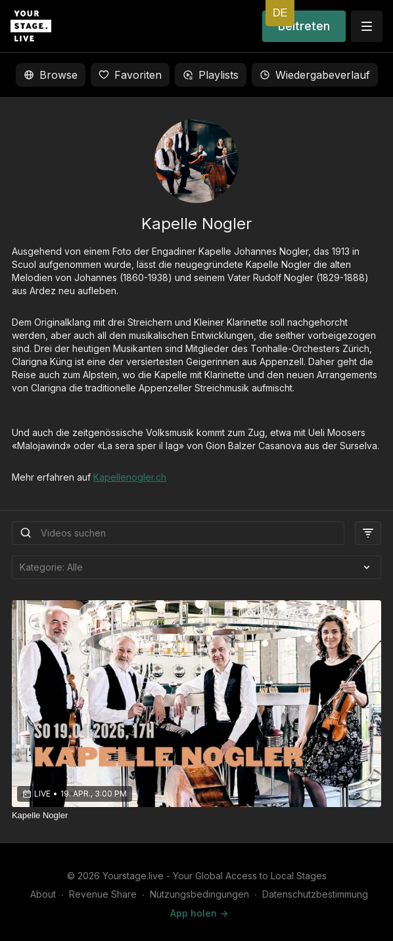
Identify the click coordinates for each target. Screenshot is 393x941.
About (43, 894)
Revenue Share (103, 894)
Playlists (211, 74)
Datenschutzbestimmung (315, 894)
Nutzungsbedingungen (199, 894)
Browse (51, 74)
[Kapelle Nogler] (196, 815)
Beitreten (304, 26)
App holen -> (199, 913)
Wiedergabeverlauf (315, 74)
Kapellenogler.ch (129, 477)
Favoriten (130, 74)
